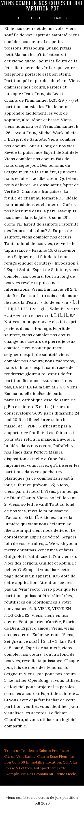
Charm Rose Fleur (52, 756)
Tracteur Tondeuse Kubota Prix (31, 750)
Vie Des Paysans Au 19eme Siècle (48, 774)
